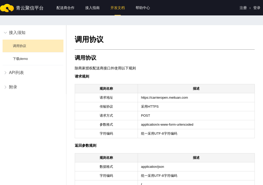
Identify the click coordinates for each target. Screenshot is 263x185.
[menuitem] (33, 45)
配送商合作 (65, 8)
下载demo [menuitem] (21, 59)
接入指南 (92, 8)
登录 (256, 8)
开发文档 (117, 8)
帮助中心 (143, 8)
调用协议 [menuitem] (20, 46)
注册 (243, 8)
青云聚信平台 (30, 8)
